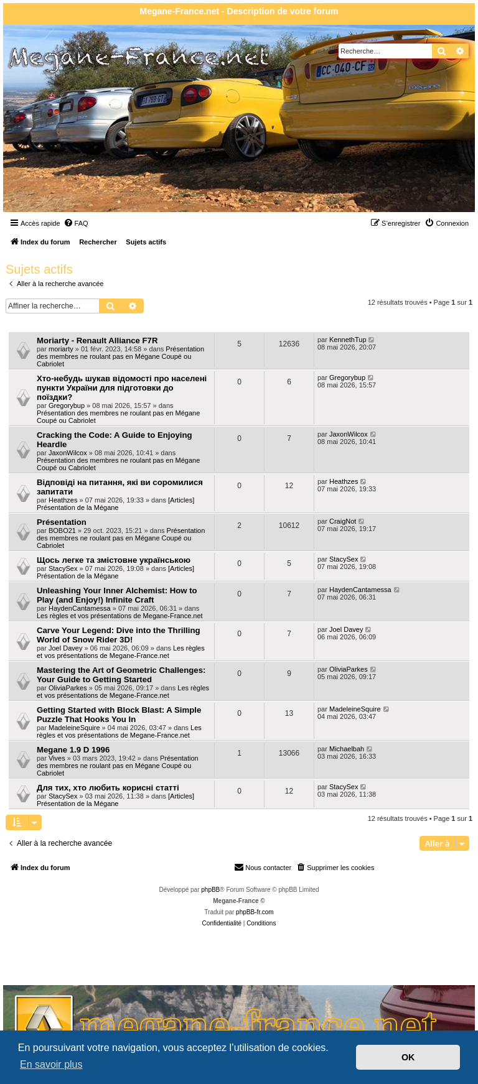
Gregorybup (67, 405)
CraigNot (342, 521)
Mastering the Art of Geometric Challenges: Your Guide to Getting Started (121, 674)
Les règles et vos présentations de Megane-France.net (120, 615)
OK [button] (408, 1057)
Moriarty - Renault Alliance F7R (97, 340)
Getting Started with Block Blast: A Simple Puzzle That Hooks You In (119, 714)
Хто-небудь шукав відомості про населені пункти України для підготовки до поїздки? (122, 388)
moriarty (61, 349)
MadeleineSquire (74, 727)
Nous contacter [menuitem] (262, 867)
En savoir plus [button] (51, 1064)
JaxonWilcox (68, 452)
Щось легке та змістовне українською (113, 560)
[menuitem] (75, 223)
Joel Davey (65, 648)
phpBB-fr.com (255, 912)
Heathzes (63, 500)
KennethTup (348, 339)
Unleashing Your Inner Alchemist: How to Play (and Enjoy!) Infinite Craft (117, 595)
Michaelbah (346, 749)
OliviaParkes (68, 688)
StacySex (63, 568)
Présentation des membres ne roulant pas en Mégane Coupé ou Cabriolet (120, 356)
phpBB (210, 889)
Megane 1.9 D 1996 (73, 749)
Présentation (62, 522)
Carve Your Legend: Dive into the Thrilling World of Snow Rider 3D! (118, 635)
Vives (57, 758)
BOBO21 (62, 530)
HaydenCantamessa (80, 608)
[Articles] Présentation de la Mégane (115, 503)
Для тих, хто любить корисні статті (108, 787)
